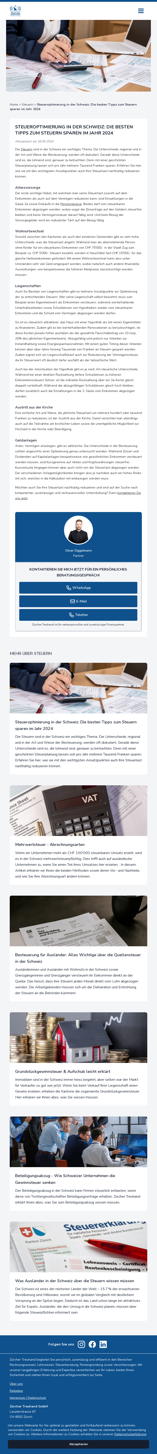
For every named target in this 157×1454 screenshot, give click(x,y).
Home (14, 104)
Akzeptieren (78, 1444)
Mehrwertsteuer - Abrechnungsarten (50, 844)
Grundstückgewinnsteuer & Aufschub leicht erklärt (62, 1071)
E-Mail (78, 601)
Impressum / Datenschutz (28, 1398)
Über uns (16, 1384)
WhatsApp (78, 587)
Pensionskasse (71, 204)
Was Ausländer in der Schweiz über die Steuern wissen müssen (74, 1281)
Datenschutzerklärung (130, 1434)
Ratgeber (16, 1391)
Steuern (27, 104)
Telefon (78, 615)
